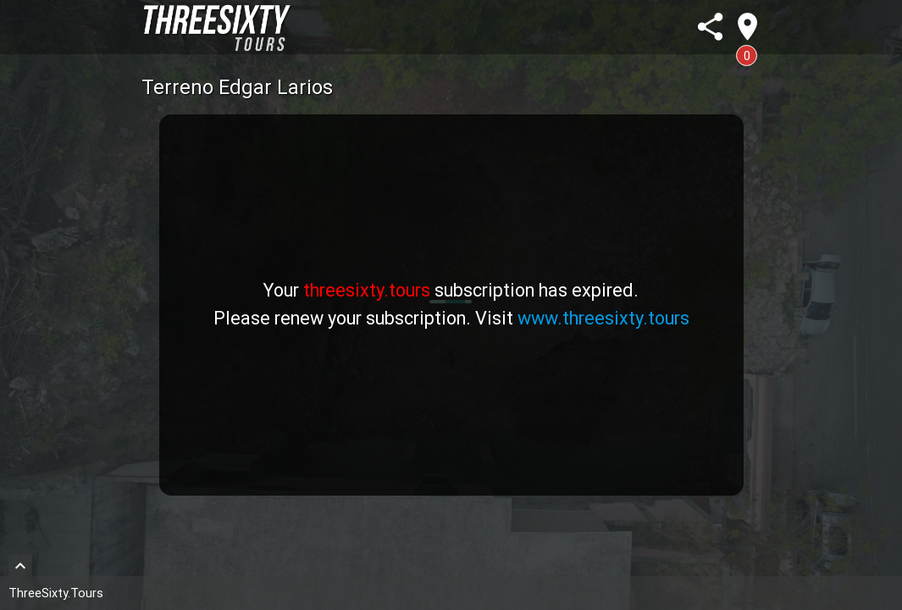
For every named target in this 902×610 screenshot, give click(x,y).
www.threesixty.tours (603, 318)
